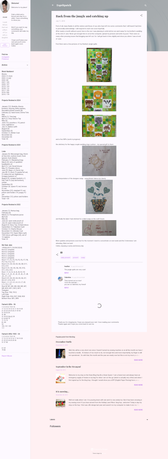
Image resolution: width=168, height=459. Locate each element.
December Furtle (64, 342)
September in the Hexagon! (68, 366)
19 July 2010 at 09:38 (78, 277)
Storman (104, 453)
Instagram (5, 57)
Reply (66, 273)
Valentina (67, 277)
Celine (5, 17)
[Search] (145, 6)
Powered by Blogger (99, 449)
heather (67, 266)
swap (83, 258)
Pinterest (5, 59)
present (75, 258)
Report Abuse (7, 356)
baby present (65, 258)
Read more (138, 360)
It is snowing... (62, 391)
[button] (141, 15)
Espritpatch (64, 5)
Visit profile (4, 45)
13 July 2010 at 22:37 (77, 266)
